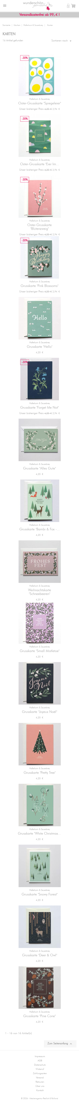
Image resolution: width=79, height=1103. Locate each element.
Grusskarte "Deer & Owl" (39, 955)
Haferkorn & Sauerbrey (39, 99)
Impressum (40, 1056)
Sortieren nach (62, 41)
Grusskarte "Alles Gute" (39, 468)
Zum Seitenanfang (60, 1044)
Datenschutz (40, 1065)
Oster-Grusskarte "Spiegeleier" (39, 103)
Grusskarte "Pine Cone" (39, 1016)
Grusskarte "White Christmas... (39, 833)
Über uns (39, 1086)
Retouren (40, 1082)
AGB (40, 1060)
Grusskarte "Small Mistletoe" (39, 651)
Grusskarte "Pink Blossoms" (39, 286)
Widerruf (40, 1069)
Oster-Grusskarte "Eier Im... (39, 164)
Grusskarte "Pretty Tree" (40, 772)
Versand (40, 1077)
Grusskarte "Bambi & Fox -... (39, 529)
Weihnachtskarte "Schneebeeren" (39, 592)
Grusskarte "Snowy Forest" (40, 894)
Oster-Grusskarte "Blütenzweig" (39, 226)
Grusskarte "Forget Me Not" (39, 407)
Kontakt (40, 1090)
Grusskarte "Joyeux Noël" (39, 712)
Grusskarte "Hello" (39, 346)
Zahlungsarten (40, 1073)
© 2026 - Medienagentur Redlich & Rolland (39, 1098)
